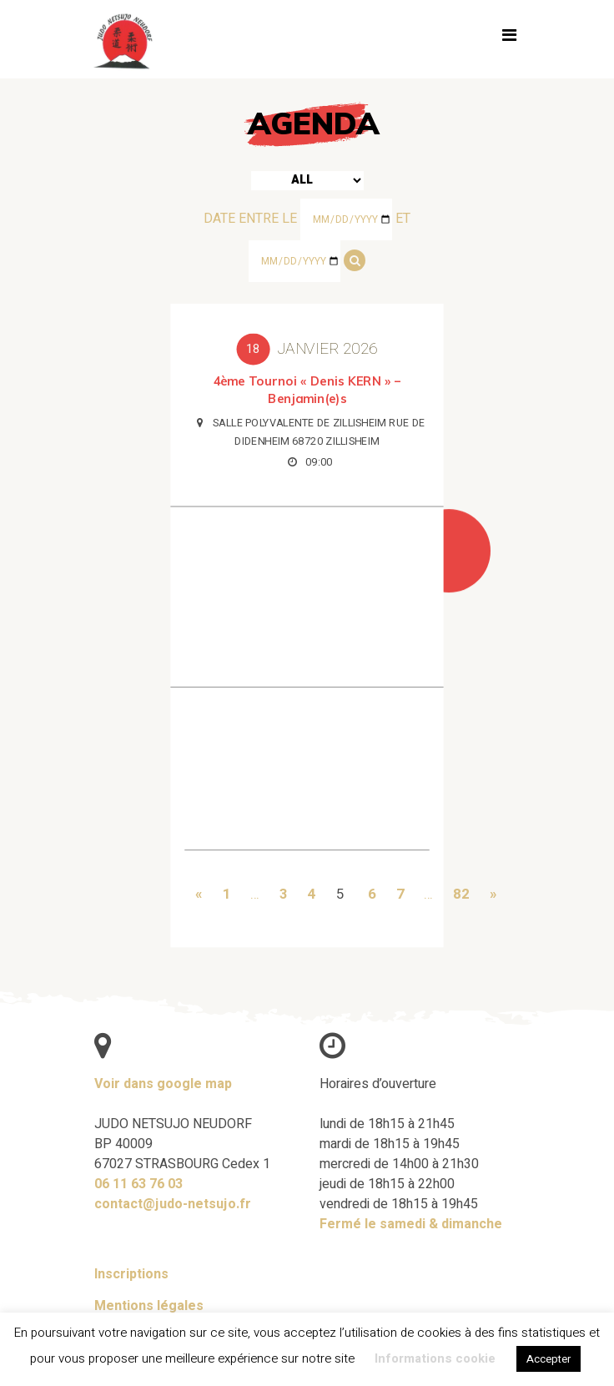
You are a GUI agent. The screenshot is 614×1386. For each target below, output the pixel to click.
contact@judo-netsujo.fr (172, 1204)
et (402, 218)
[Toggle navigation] (509, 39)
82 (459, 891)
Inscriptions (131, 1274)
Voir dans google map (163, 1084)
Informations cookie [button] (435, 1358)
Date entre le (250, 218)
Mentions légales (149, 1306)
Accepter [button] (548, 1359)
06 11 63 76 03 (138, 1184)
